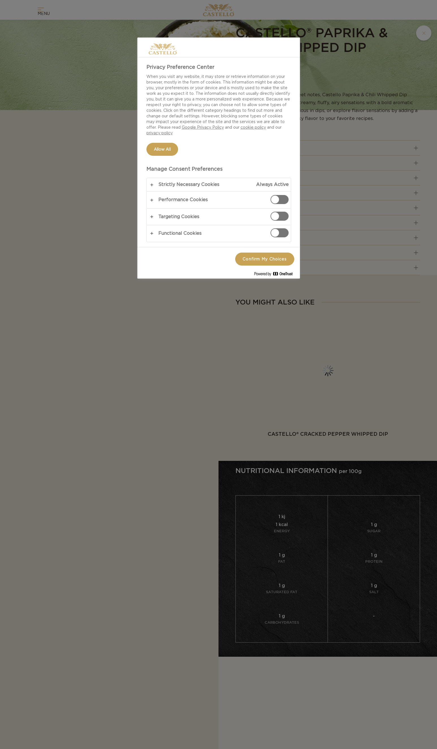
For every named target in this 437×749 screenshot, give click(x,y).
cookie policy (253, 127)
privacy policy (159, 133)
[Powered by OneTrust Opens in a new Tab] (275, 275)
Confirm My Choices (265, 259)
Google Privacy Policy (203, 127)
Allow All (162, 149)
